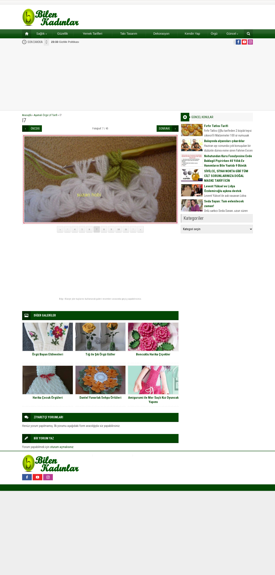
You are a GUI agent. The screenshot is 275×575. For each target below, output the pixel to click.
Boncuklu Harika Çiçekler (153, 354)
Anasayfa (27, 115)
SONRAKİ (164, 128)
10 (119, 229)
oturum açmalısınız (61, 447)
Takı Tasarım (128, 33)
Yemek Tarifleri (92, 33)
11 (126, 229)
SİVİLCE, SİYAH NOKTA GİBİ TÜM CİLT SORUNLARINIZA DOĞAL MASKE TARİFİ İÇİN (226, 176)
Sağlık (41, 33)
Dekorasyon (161, 33)
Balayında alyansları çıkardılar (224, 141)
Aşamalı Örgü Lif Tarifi (45, 115)
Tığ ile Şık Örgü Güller (100, 354)
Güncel (232, 33)
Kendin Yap (192, 33)
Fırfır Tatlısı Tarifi (216, 126)
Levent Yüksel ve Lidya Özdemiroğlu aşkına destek (222, 188)
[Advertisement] (137, 78)
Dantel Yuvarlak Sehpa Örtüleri (100, 398)
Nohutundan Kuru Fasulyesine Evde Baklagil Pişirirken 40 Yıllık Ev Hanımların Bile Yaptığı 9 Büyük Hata (228, 163)
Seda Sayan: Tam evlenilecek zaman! (224, 203)
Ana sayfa (25, 33)
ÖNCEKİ (35, 128)
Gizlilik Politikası (65, 41)
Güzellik (62, 33)
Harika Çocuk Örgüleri (48, 398)
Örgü (214, 33)
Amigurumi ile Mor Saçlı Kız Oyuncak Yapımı (153, 400)
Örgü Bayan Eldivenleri (47, 354)
